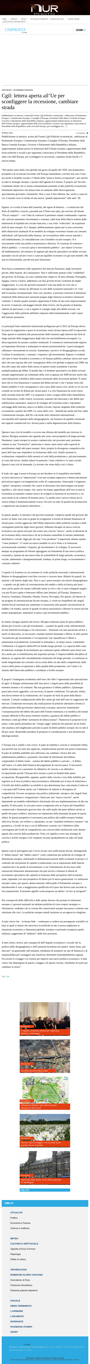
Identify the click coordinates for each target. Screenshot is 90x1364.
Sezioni (79, 30)
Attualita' (7, 90)
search (69, 30)
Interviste (16, 1321)
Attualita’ (16, 1212)
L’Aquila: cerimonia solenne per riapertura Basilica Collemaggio (40, 1032)
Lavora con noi (74, 19)
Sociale (15, 1300)
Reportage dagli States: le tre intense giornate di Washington (41, 1181)
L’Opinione (16, 1311)
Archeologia (18, 1269)
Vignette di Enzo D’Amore (22, 1249)
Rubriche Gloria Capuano (26, 1275)
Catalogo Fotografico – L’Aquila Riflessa (47, 19)
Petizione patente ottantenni (24, 1290)
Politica (13, 1218)
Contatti (14, 19)
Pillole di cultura (18, 1259)
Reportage (15, 1254)
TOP (7, 977)
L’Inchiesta (17, 1316)
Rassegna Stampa (21, 1326)
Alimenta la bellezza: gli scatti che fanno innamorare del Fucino (39, 1106)
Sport (14, 1332)
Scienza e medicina (19, 1228)
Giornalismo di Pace (20, 1280)
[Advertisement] (45, 59)
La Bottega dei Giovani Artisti (14, 21)
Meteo (24, 19)
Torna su (8, 1203)
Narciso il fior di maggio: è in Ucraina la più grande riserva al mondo (41, 1143)
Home (4, 19)
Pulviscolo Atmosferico (21, 1285)
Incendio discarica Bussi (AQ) (34, 1070)
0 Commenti (80, 133)
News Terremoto (20, 1306)
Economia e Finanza (23, 90)
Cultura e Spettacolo (24, 1243)
